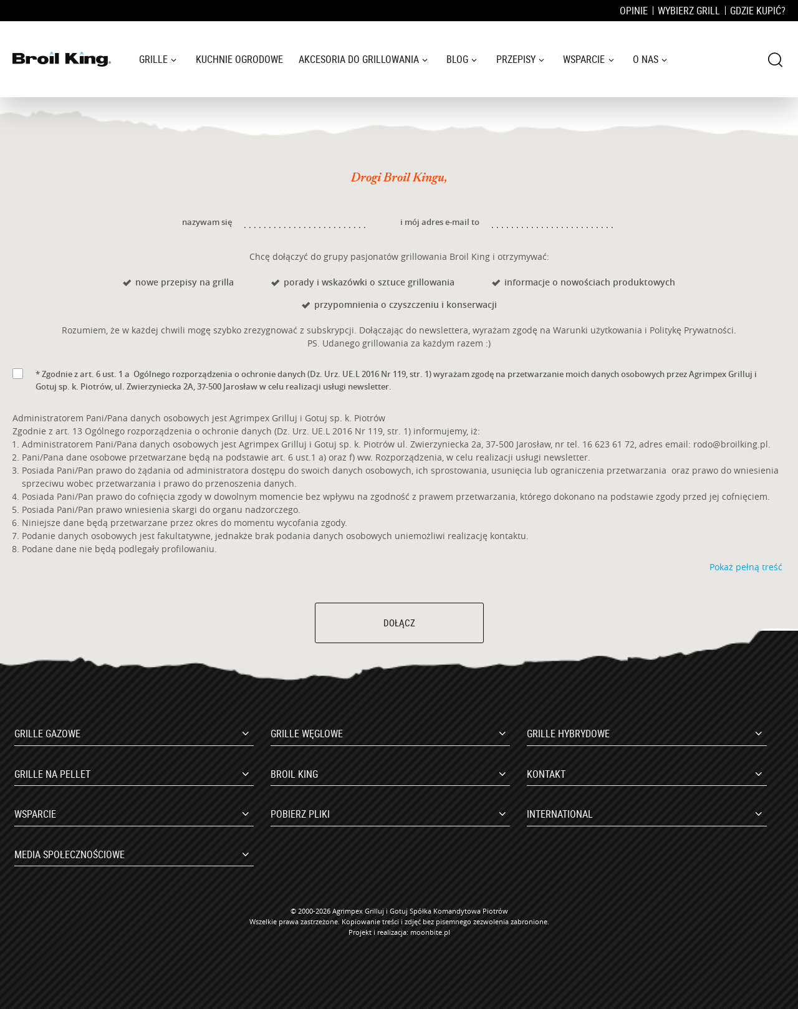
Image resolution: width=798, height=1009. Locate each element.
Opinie (634, 10)
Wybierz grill (689, 10)
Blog (457, 59)
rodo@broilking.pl (730, 444)
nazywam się (207, 221)
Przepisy (516, 59)
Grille (153, 59)
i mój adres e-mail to (439, 221)
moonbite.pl (430, 932)
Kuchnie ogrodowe (239, 59)
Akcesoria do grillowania (359, 59)
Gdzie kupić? (758, 10)
